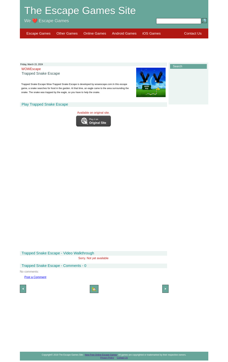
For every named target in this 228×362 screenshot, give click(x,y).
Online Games (95, 33)
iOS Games (151, 33)
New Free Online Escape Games (101, 355)
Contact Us (193, 33)
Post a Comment (35, 277)
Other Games (67, 33)
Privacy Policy (107, 357)
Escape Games (38, 33)
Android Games (124, 33)
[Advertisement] (114, 48)
